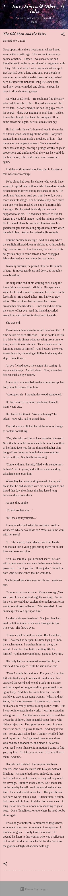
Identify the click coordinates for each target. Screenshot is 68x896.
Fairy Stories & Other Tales (34, 8)
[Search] (63, 7)
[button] (63, 35)
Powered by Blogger (34, 889)
